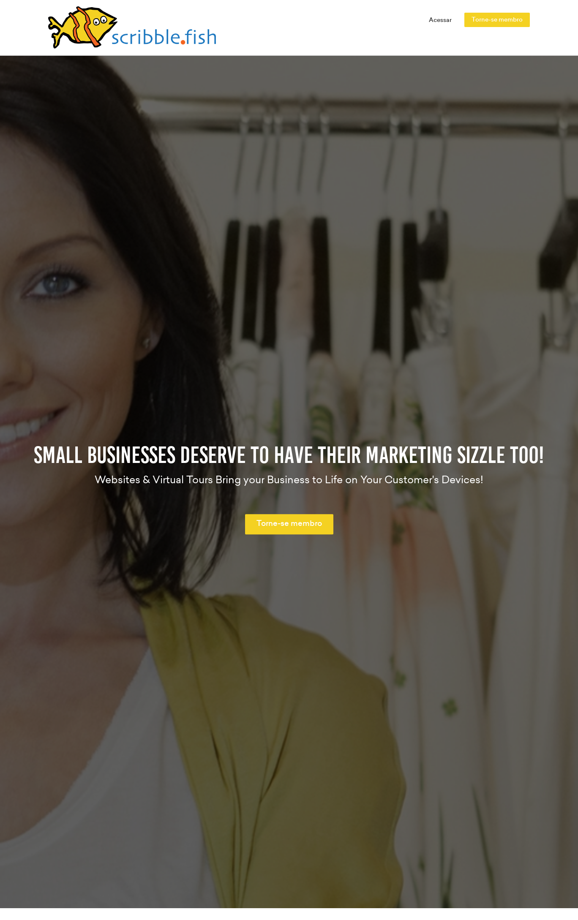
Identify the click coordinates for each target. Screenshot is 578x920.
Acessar (440, 20)
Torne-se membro (497, 20)
